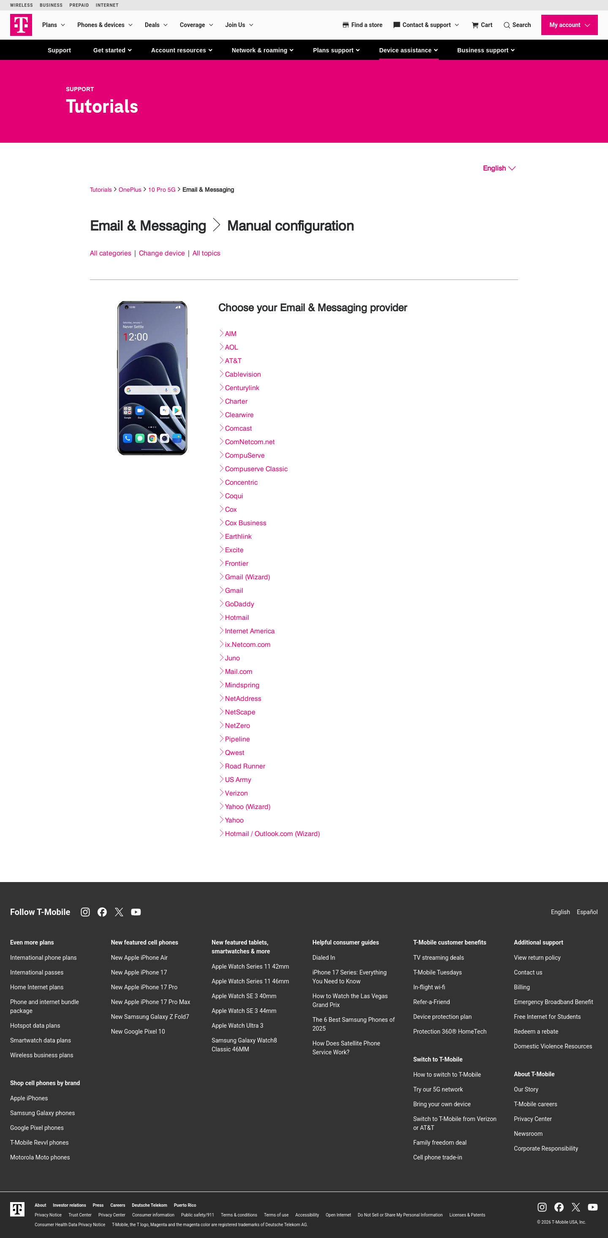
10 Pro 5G (162, 189)
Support (59, 50)
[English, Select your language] (499, 168)
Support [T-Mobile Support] (80, 89)
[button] (113, 50)
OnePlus (130, 189)
